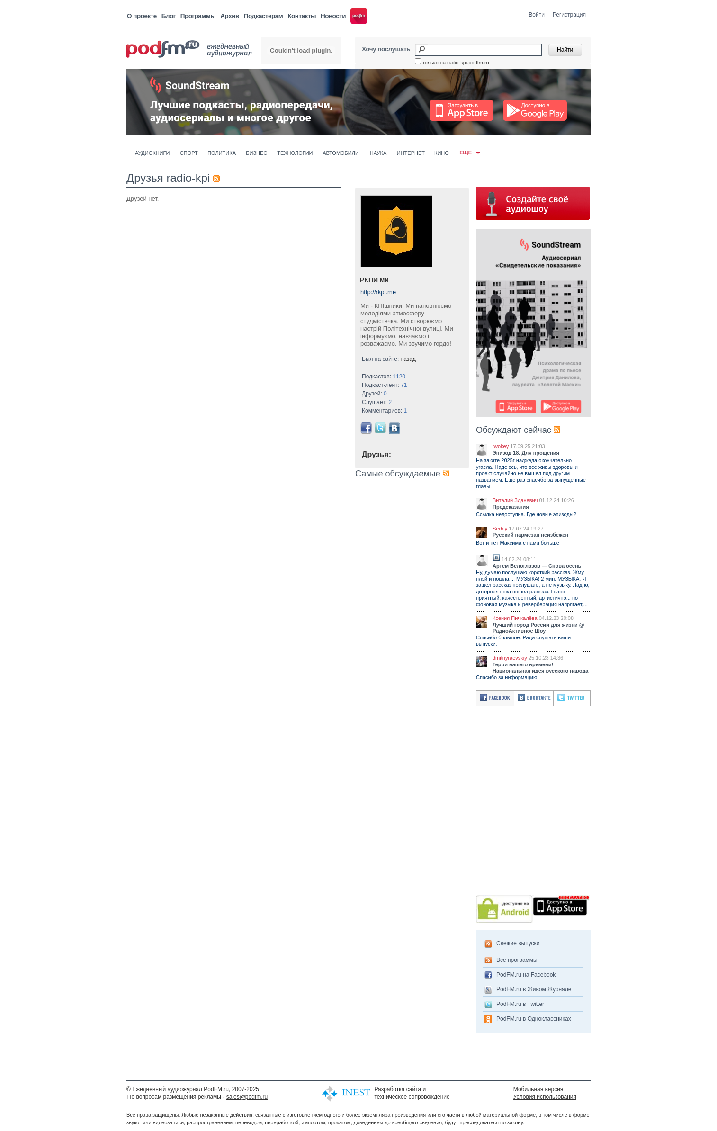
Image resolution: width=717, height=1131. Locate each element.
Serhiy (500, 528)
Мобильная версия (538, 1089)
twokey (501, 446)
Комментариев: (384, 410)
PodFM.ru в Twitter (520, 1004)
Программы (198, 15)
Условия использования (544, 1097)
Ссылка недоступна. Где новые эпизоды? (526, 514)
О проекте (142, 15)
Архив (229, 15)
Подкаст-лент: (384, 385)
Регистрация (569, 14)
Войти (537, 14)
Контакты (301, 15)
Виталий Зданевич (515, 500)
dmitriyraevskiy (510, 658)
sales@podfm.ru (247, 1097)
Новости (333, 15)
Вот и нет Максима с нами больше (517, 543)
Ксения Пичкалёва (515, 618)
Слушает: (377, 402)
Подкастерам (263, 15)
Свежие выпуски (518, 943)
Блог (168, 15)
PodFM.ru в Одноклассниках (533, 1018)
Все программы (517, 960)
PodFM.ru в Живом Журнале (533, 989)
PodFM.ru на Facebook (526, 974)
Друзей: (374, 393)
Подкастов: (383, 376)
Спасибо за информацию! (507, 677)
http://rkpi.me (378, 292)
